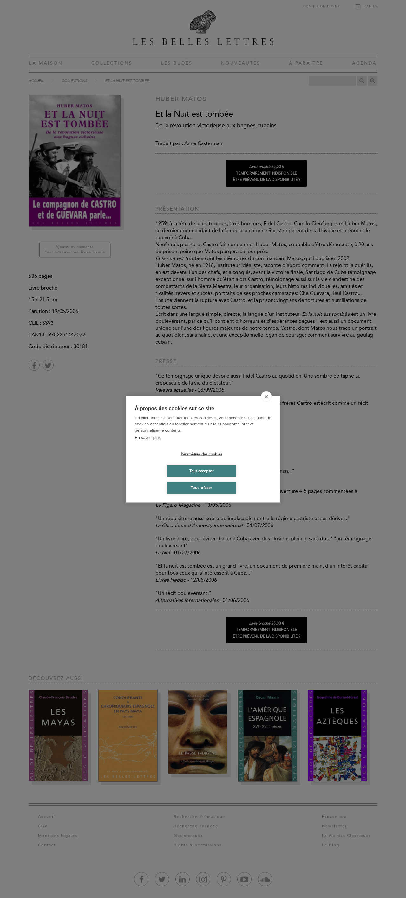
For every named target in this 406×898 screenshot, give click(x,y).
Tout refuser (201, 488)
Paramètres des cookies (201, 454)
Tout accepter (201, 471)
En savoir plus (148, 437)
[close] (266, 396)
